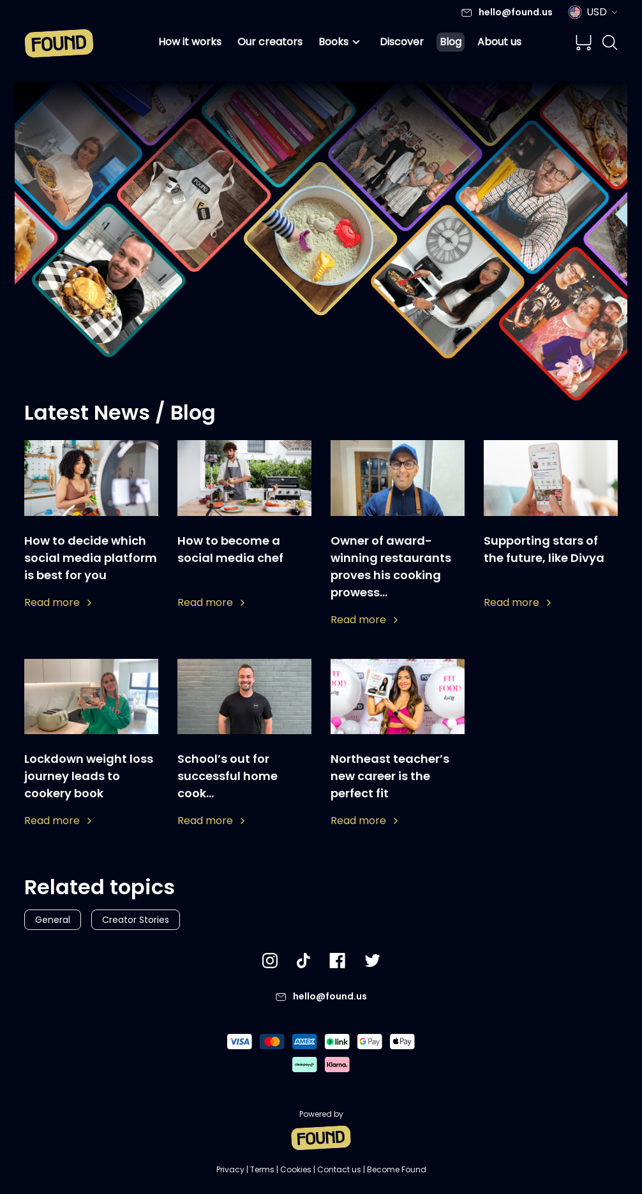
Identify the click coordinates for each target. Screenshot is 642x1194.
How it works (189, 41)
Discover (402, 41)
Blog (450, 41)
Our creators (269, 41)
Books (341, 42)
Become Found (396, 1169)
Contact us (339, 1169)
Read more (57, 602)
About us (499, 41)
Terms (262, 1169)
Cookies (295, 1169)
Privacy (230, 1169)
